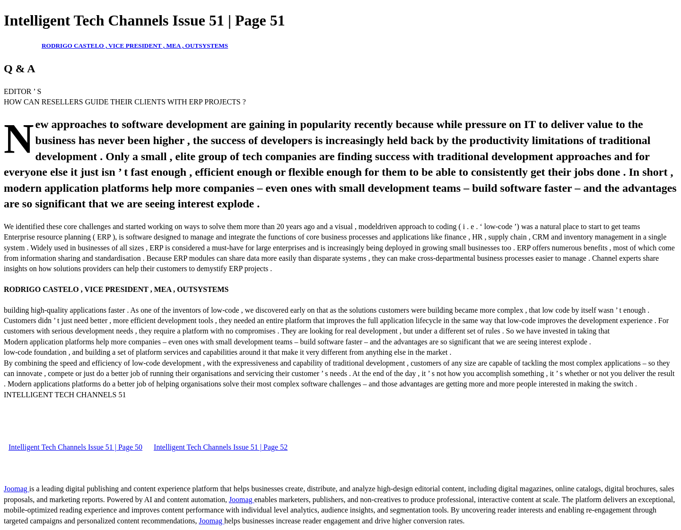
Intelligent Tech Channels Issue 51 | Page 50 (75, 447)
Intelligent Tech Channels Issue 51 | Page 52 (221, 447)
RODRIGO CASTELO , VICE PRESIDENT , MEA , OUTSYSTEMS (135, 45)
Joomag (16, 489)
